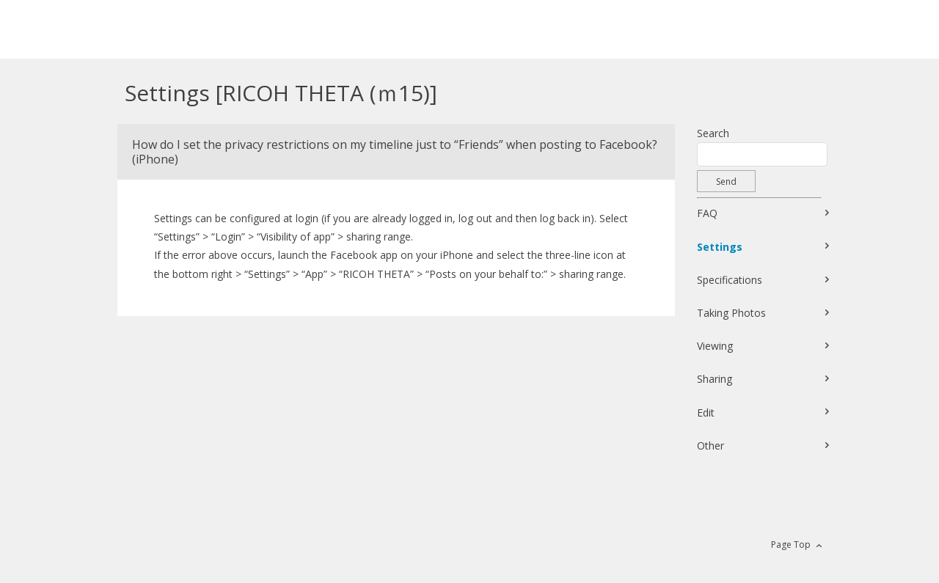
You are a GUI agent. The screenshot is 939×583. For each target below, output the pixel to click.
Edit (706, 412)
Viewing (715, 346)
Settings (719, 247)
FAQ (707, 213)
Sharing (714, 379)
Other (710, 445)
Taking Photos (731, 313)
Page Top (791, 544)
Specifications (729, 280)
